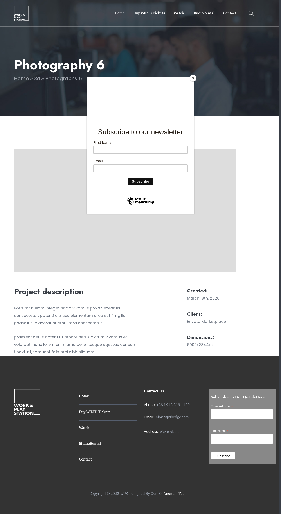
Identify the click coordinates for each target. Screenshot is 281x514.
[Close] (193, 78)
